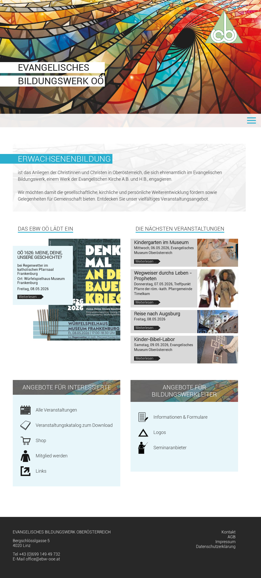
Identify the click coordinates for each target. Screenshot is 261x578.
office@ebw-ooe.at (43, 559)
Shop (41, 440)
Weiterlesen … (31, 297)
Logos (159, 432)
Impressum (225, 541)
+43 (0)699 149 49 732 (39, 554)
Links (41, 471)
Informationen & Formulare (180, 417)
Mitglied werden (52, 455)
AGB (232, 536)
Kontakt (228, 532)
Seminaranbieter (170, 447)
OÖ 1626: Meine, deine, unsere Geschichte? (39, 255)
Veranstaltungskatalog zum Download (74, 425)
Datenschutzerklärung (216, 546)
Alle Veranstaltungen (56, 410)
